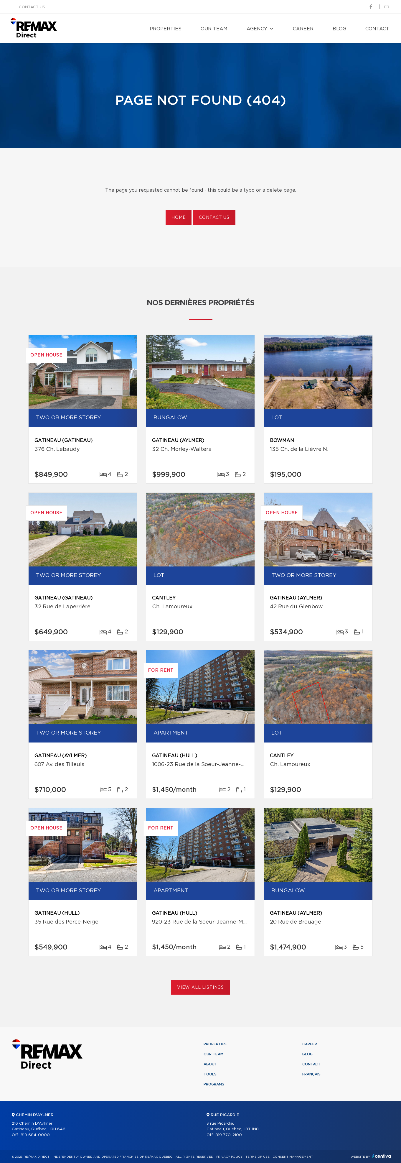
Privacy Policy (229, 1156)
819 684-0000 (35, 1135)
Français (311, 1074)
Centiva (381, 1156)
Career (303, 29)
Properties (165, 29)
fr (386, 7)
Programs (214, 1084)
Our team (214, 29)
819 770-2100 (228, 1135)
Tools (210, 1074)
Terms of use (257, 1156)
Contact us (32, 7)
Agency (257, 29)
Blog (339, 29)
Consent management (293, 1156)
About (210, 1064)
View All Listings (200, 987)
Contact (377, 29)
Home (178, 218)
